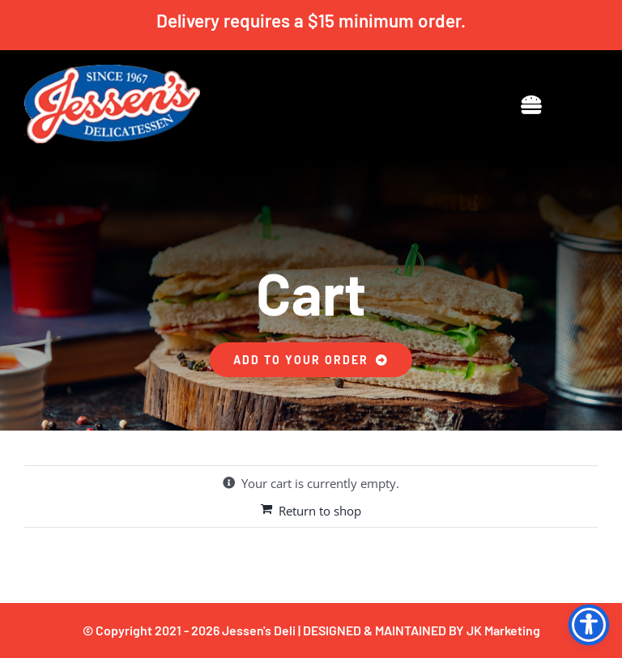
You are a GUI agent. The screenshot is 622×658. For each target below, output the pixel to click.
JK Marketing (503, 630)
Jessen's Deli (259, 630)
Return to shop (320, 511)
